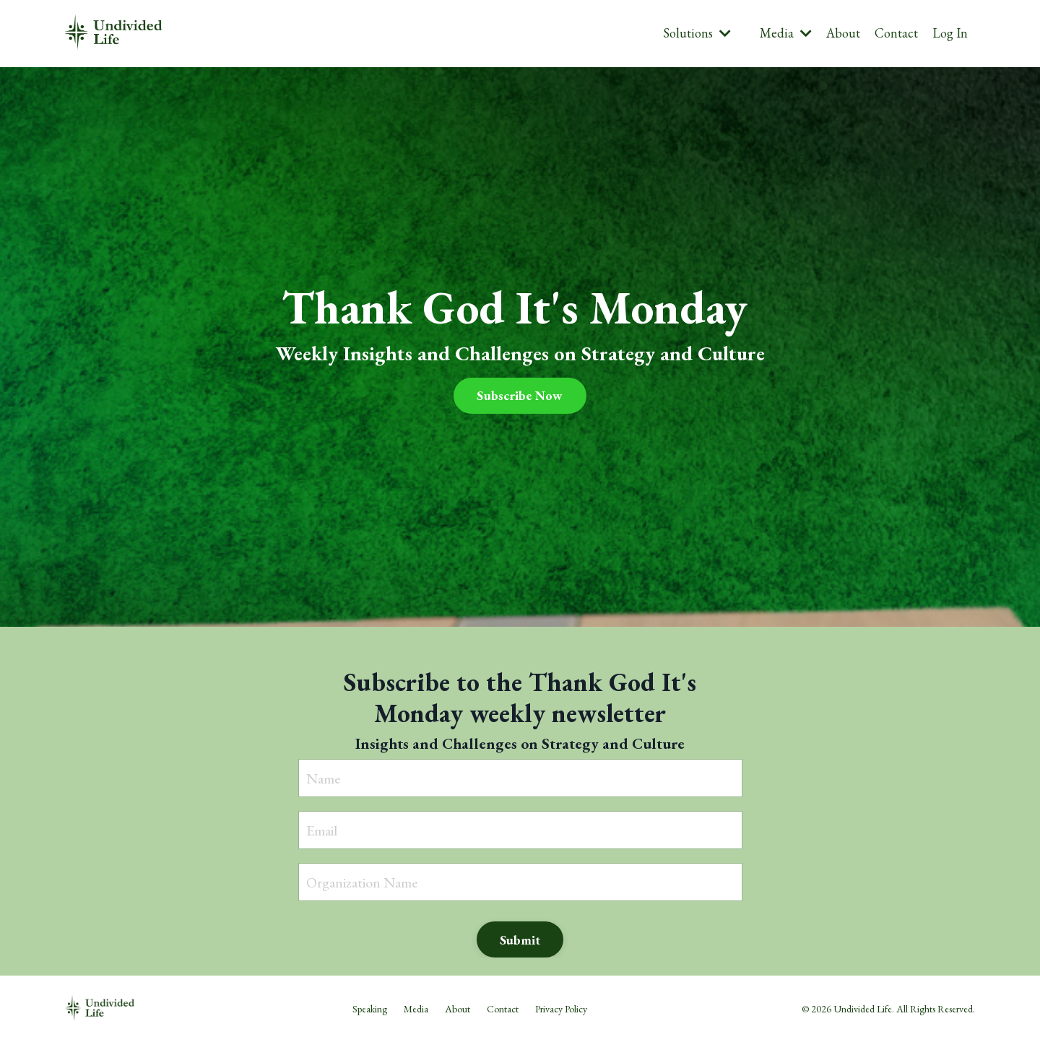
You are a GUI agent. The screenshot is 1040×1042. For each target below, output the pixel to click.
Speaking (369, 1008)
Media (786, 33)
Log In (950, 33)
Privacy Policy (561, 1008)
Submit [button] (520, 940)
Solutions (697, 33)
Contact (896, 33)
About (843, 33)
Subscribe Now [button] (520, 395)
